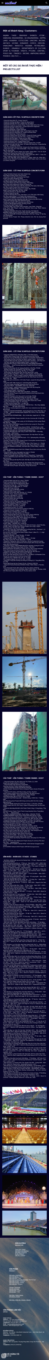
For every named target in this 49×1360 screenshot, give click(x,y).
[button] (2, 3)
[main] (24, 43)
